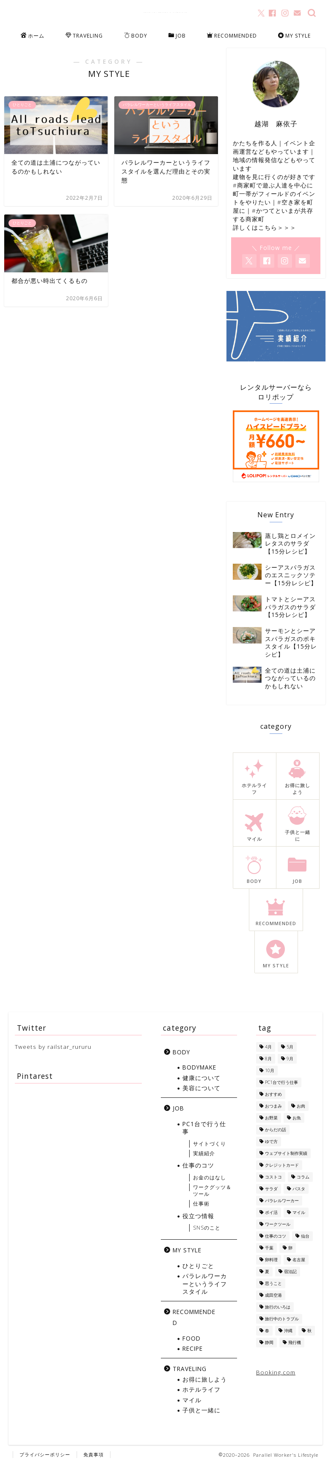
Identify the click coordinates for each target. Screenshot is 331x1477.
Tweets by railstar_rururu (53, 1059)
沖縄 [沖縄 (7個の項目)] (288, 1343)
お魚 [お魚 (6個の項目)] (296, 1130)
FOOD (191, 1351)
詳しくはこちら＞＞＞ (264, 237)
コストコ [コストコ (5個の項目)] (273, 1189)
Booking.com (275, 1384)
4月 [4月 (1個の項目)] (268, 1059)
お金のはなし (209, 1189)
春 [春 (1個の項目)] (267, 1343)
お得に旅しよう (204, 1392)
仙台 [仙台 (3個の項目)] (305, 1248)
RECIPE (192, 1361)
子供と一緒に (201, 1423)
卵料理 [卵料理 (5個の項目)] (271, 1272)
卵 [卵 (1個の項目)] (290, 1260)
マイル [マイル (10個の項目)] (298, 1224)
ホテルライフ (201, 1402)
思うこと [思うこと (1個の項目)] (273, 1295)
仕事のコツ (198, 1178)
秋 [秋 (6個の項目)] (309, 1343)
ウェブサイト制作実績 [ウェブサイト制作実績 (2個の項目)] (286, 1165)
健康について (201, 1090)
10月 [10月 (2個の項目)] (269, 1083)
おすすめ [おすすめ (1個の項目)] (273, 1106)
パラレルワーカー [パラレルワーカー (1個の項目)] (282, 1213)
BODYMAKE (199, 1080)
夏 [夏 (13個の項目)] (267, 1284)
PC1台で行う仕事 (204, 1140)
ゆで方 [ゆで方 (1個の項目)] (271, 1154)
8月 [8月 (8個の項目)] (268, 1071)
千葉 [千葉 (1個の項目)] (269, 1260)
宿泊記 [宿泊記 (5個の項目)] (290, 1284)
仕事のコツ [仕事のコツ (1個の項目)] (275, 1248)
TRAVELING (84, 35)
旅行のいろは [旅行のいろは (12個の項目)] (277, 1319)
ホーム (32, 35)
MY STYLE (294, 35)
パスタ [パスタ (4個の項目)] (298, 1201)
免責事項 (93, 1467)
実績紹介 (204, 1165)
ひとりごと (198, 1278)
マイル (191, 1412)
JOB (177, 35)
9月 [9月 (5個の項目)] (290, 1071)
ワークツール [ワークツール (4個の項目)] (277, 1236)
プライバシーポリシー (44, 1467)
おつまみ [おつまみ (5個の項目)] (273, 1118)
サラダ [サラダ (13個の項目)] (271, 1201)
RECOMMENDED (232, 35)
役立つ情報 (198, 1228)
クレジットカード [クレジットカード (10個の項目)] (282, 1177)
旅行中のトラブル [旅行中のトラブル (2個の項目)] (282, 1331)
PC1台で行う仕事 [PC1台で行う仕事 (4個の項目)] (281, 1094)
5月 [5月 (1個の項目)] (290, 1059)
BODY (135, 35)
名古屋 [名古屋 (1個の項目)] (298, 1272)
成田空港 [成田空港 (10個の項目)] (273, 1307)
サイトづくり (209, 1155)
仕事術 (201, 1216)
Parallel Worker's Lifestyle (166, 12)
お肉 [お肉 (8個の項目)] (301, 1118)
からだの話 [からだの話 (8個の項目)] (275, 1142)
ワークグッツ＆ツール (212, 1203)
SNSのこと (207, 1240)
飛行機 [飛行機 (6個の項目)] (294, 1355)
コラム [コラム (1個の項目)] (303, 1189)
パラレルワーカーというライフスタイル (204, 1296)
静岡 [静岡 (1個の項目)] (269, 1355)
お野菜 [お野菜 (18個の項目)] (271, 1130)
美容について (201, 1101)
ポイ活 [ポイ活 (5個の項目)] (271, 1224)
